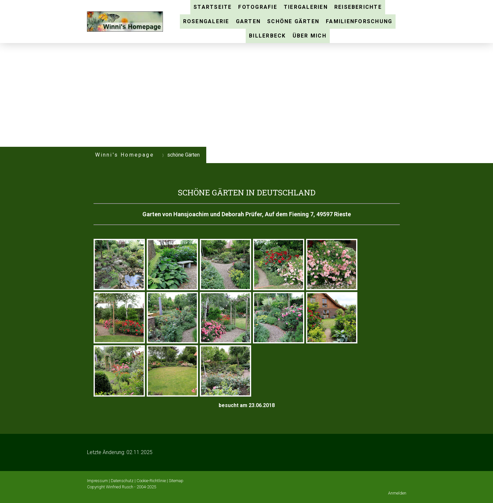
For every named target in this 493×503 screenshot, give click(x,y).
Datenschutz (122, 480)
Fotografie (257, 7)
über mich (309, 36)
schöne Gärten (293, 21)
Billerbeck (267, 36)
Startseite (213, 7)
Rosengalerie (206, 21)
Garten (248, 21)
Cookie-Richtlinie (151, 480)
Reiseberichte (358, 7)
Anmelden (397, 493)
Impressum (97, 480)
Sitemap (176, 480)
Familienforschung (359, 21)
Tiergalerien (306, 7)
